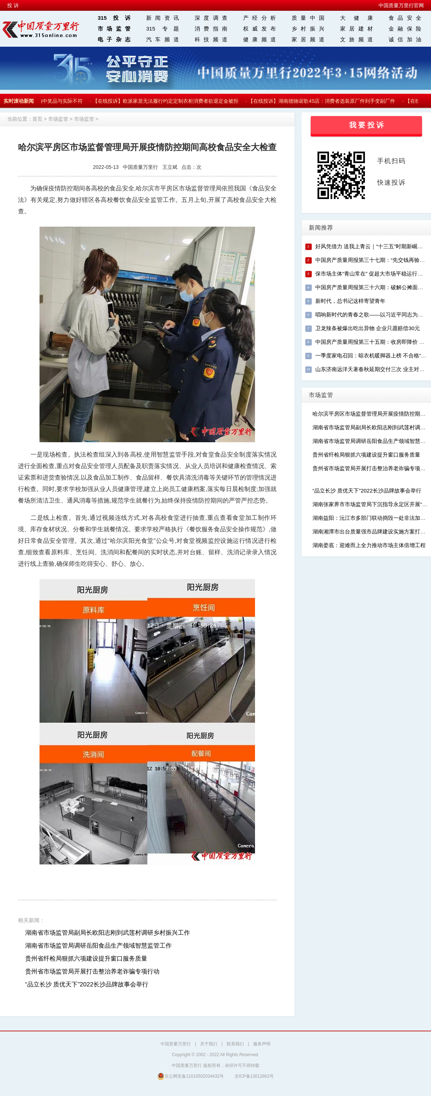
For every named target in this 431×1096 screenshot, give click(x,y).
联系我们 (235, 1043)
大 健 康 (356, 18)
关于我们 (208, 1043)
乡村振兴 (308, 29)
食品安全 (405, 18)
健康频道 (259, 39)
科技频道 (211, 39)
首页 (37, 119)
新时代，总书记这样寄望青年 (350, 301)
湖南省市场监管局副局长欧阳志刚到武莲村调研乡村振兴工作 (107, 932)
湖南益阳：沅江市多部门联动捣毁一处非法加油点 (371, 518)
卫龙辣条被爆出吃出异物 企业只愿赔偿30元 (367, 328)
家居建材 (356, 29)
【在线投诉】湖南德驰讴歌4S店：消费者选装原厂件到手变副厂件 (322, 101)
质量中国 (308, 18)
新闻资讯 (162, 18)
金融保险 (405, 29)
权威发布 (259, 29)
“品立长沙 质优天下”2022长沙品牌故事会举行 (86, 984)
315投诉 (114, 18)
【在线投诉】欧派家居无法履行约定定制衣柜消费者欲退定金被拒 (167, 101)
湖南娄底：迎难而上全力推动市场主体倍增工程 (369, 545)
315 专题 (162, 29)
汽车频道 (162, 39)
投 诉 (13, 5)
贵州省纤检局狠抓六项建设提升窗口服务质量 (86, 958)
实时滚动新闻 (19, 101)
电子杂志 (114, 39)
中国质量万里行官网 (401, 5)
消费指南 (211, 29)
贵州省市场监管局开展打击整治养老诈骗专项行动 (92, 971)
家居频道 (308, 39)
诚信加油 (405, 39)
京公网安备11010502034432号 (190, 1076)
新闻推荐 (321, 228)
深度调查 (211, 18)
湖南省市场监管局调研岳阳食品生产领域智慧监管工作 (98, 945)
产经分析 (259, 18)
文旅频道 (356, 39)
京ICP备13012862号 (254, 1076)
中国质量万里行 (176, 1043)
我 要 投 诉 (366, 125)
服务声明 (261, 1043)
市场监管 (114, 29)
